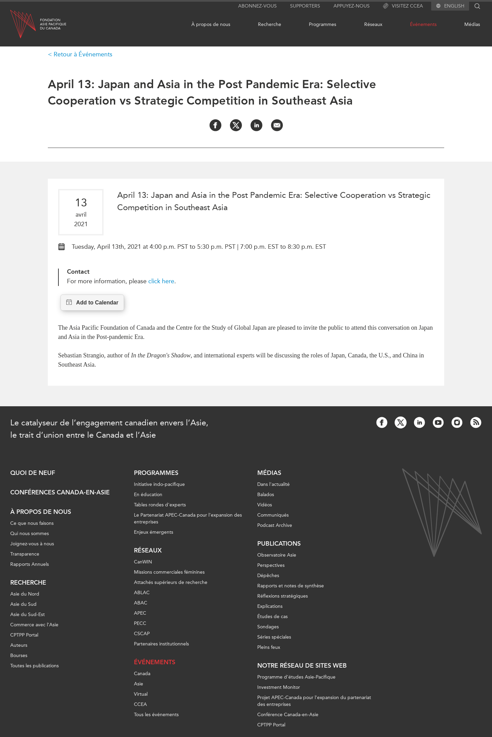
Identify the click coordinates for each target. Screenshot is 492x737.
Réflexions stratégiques (282, 596)
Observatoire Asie (276, 555)
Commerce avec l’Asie (34, 625)
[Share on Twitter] (236, 125)
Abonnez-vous (257, 6)
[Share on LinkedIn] (256, 125)
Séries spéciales (274, 637)
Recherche (269, 24)
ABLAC (142, 593)
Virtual (141, 694)
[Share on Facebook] (215, 125)
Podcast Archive (274, 525)
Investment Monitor (278, 687)
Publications (279, 543)
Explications (270, 606)
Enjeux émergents (153, 532)
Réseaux (373, 24)
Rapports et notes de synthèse (290, 586)
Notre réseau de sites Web (302, 665)
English (454, 6)
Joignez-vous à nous (32, 544)
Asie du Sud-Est (27, 614)
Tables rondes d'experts (160, 505)
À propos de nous (210, 24)
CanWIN (143, 562)
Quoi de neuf (32, 473)
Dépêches (268, 575)
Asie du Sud (23, 604)
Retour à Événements (83, 54)
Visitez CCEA (403, 6)
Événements (423, 24)
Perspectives (271, 565)
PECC (140, 623)
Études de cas (272, 616)
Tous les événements (156, 715)
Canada (142, 674)
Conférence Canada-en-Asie (287, 715)
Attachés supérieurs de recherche (170, 582)
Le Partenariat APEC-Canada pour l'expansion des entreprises (188, 518)
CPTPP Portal (24, 635)
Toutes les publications (34, 666)
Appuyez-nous (351, 6)
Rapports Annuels (29, 564)
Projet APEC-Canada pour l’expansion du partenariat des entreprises (314, 701)
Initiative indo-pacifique (159, 484)
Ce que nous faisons (32, 523)
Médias (472, 24)
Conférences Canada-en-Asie (60, 492)
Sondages (268, 627)
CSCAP (142, 634)
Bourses (18, 655)
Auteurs (18, 645)
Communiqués (273, 515)
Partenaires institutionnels (161, 644)
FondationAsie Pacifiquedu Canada (53, 24)
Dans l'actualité (273, 484)
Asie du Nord (24, 594)
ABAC (140, 603)
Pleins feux (268, 647)
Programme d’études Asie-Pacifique (296, 677)
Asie (138, 684)
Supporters (305, 6)
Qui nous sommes (29, 533)
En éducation (148, 494)
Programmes (322, 24)
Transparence (24, 554)
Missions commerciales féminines (169, 572)
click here (161, 281)
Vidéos (264, 505)
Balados (265, 494)
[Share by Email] (277, 125)
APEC (140, 613)
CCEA (140, 704)
